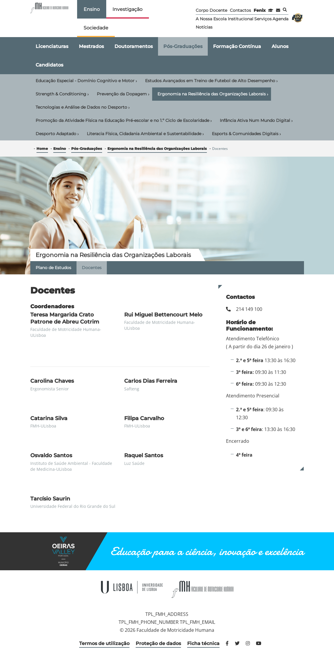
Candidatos (49, 65)
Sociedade (96, 28)
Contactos (240, 10)
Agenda (280, 18)
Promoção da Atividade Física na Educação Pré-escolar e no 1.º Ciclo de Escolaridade (124, 121)
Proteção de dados (158, 643)
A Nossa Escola (211, 18)
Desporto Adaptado (57, 134)
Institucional (240, 18)
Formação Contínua (237, 46)
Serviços (263, 18)
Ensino (92, 9)
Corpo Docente (211, 10)
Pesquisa (285, 10)
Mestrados (91, 46)
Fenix (260, 10)
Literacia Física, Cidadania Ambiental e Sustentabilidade (145, 134)
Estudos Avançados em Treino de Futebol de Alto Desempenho (211, 81)
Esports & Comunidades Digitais (246, 134)
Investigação (127, 9)
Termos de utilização (104, 643)
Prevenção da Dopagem (123, 94)
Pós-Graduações (182, 46)
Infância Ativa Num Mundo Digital (256, 121)
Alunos (280, 46)
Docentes (92, 267)
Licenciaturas (52, 46)
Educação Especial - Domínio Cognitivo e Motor (86, 81)
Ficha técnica (203, 643)
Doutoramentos (133, 46)
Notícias (204, 27)
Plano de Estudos (53, 267)
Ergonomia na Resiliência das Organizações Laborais (212, 94)
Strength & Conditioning (62, 94)
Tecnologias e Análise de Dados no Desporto (82, 107)
